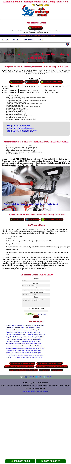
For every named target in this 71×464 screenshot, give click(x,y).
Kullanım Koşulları (42, 391)
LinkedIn (47, 377)
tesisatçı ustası (57, 370)
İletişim (40, 40)
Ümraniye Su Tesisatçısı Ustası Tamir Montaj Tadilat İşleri (23, 341)
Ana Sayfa (5, 40)
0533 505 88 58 (35, 28)
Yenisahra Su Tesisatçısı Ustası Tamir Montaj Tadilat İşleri (23, 343)
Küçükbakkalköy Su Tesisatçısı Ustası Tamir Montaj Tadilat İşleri (25, 348)
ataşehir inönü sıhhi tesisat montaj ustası (19, 366)
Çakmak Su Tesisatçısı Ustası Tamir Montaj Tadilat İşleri (23, 332)
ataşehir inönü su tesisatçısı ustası (22, 363)
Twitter (38, 377)
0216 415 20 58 (16, 82)
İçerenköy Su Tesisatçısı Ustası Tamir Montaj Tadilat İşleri (23, 352)
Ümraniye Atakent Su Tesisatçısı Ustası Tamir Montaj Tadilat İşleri (25, 334)
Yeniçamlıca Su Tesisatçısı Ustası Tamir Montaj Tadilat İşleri (24, 346)
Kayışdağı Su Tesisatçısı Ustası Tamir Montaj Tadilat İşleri (23, 350)
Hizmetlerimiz (28, 40)
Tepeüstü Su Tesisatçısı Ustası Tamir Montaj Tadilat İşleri (23, 327)
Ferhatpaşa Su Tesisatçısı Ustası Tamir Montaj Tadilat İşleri (24, 357)
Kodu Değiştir (42, 314)
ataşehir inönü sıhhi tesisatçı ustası (49, 363)
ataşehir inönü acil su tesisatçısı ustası (23, 370)
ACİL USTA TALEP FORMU (51, 82)
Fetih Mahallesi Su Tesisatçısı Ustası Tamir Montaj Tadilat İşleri (25, 355)
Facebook (29, 377)
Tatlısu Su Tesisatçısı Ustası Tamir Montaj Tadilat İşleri (22, 330)
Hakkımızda (15, 40)
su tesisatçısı (44, 370)
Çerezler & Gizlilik (29, 391)
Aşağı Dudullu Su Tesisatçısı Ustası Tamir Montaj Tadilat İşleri (24, 337)
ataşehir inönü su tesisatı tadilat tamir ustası (51, 366)
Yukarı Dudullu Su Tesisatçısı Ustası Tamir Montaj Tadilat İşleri (25, 325)
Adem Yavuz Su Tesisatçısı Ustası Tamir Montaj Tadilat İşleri (24, 339)
